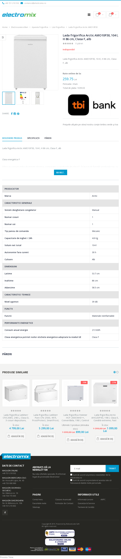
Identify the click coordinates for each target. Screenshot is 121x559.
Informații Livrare (85, 499)
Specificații (33, 138)
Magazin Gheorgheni (12, 500)
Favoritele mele (39, 503)
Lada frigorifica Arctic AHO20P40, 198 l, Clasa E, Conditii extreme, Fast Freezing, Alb (105, 419)
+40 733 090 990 (9, 483)
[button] (99, 14)
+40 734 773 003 (9, 495)
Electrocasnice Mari (19, 27)
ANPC (103, 499)
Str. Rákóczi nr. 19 (10, 493)
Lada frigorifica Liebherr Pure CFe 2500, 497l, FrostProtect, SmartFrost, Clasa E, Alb (45, 419)
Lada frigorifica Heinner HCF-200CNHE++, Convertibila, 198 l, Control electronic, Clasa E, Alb (75, 419)
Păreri (48, 138)
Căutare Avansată (63, 499)
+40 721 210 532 (12, 3)
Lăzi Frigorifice (58, 27)
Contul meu (38, 499)
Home (5, 27)
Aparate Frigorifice (40, 27)
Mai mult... (60, 172)
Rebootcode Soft (72, 524)
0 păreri (79, 43)
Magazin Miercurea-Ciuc (14, 477)
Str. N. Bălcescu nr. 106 (12, 503)
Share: (5, 113)
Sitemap (36, 507)
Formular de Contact (64, 503)
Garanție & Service (86, 503)
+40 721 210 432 (9, 505)
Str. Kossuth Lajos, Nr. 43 (13, 480)
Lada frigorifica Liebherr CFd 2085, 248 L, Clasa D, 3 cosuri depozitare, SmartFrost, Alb (16, 419)
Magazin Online (10, 470)
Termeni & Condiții (86, 507)
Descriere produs (12, 138)
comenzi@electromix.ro (35, 3)
